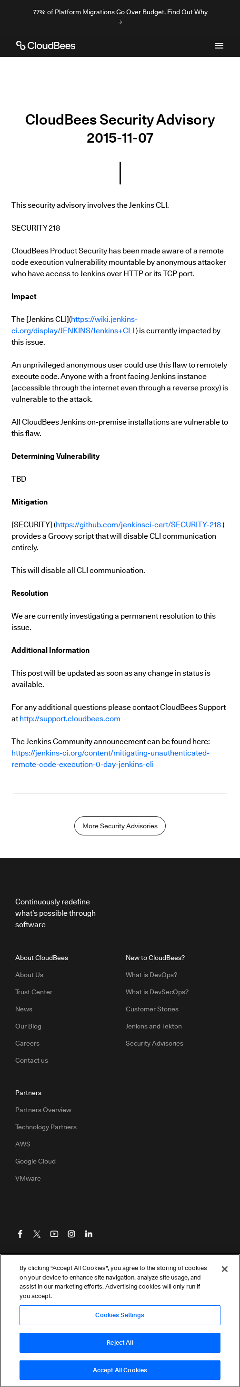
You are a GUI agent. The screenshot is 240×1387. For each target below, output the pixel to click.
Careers (27, 1043)
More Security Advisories (120, 826)
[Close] (224, 1271)
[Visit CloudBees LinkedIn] (88, 1234)
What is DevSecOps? (157, 992)
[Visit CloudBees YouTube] (54, 1234)
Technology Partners (46, 1127)
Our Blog (28, 1026)
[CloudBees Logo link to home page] (45, 45)
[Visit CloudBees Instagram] (71, 1234)
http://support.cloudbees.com (70, 718)
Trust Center (33, 992)
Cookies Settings (119, 1317)
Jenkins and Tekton (154, 1026)
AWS (22, 1144)
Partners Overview (43, 1110)
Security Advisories (154, 1043)
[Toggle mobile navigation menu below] (219, 45)
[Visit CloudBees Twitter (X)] (37, 1234)
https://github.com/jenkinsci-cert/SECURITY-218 (138, 524)
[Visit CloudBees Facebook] (20, 1234)
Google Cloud (35, 1161)
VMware (28, 1178)
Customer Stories (152, 1009)
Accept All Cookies (120, 1373)
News (23, 1009)
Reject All (120, 1345)
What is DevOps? (151, 975)
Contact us (31, 1060)
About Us (29, 975)
